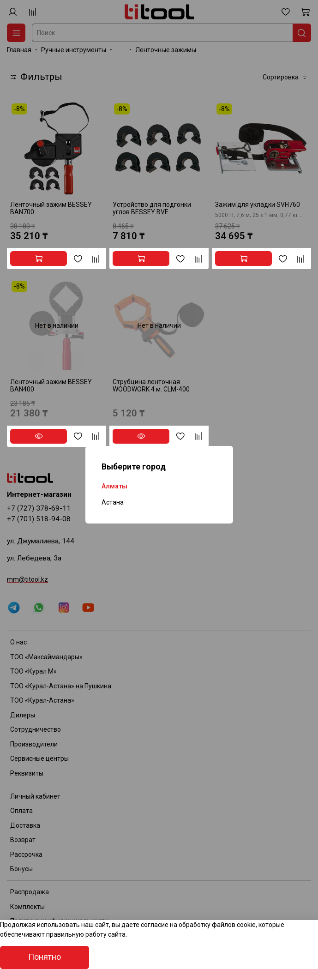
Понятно (44, 957)
